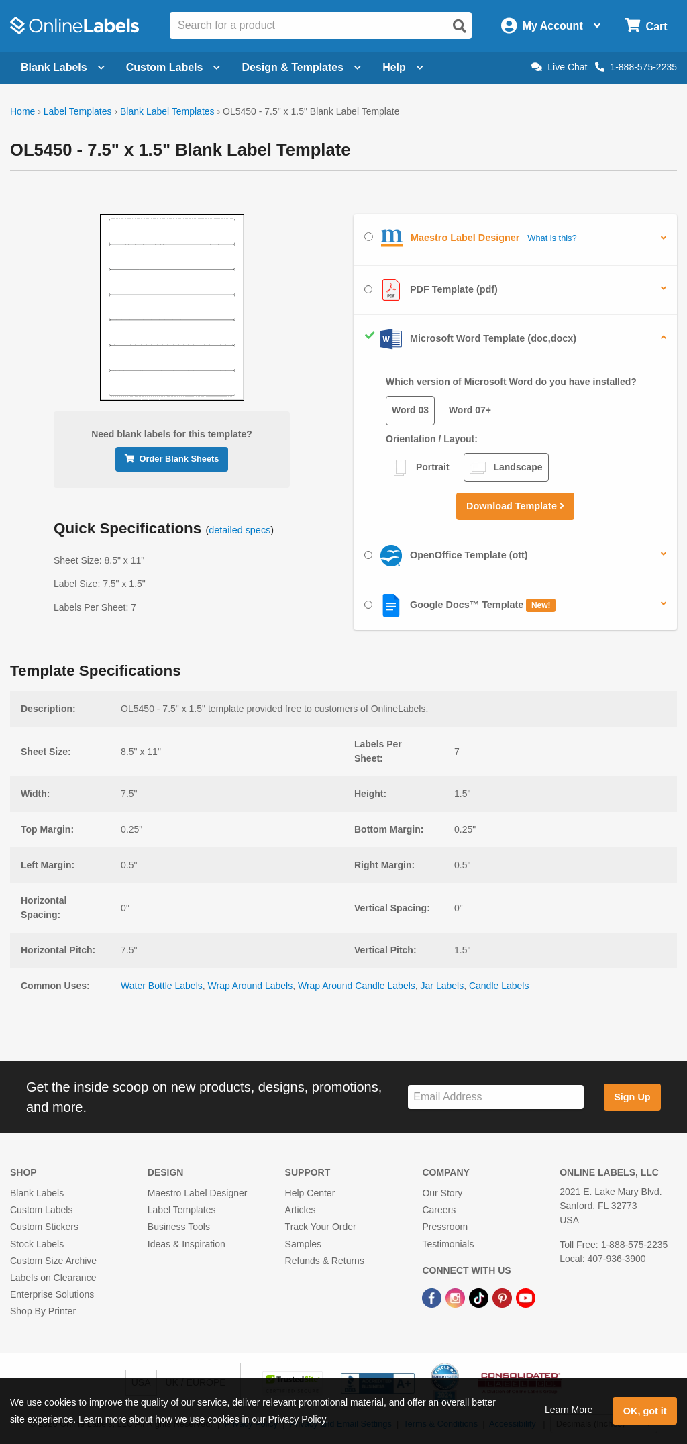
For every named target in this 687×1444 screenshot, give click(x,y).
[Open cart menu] (646, 26)
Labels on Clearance (53, 1277)
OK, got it (645, 1411)
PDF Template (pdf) (431, 290)
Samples (303, 1244)
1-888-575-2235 (636, 67)
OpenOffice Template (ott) (446, 555)
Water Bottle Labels (162, 985)
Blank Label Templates (167, 111)
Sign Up (632, 1097)
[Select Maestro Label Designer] (368, 236)
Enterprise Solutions (52, 1294)
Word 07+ (470, 410)
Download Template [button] (515, 506)
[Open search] (459, 26)
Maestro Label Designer (198, 1193)
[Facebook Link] (433, 1297)
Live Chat (559, 67)
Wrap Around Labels (250, 985)
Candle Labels (499, 985)
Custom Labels (41, 1209)
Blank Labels (37, 1193)
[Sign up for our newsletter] (496, 1097)
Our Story (442, 1193)
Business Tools (179, 1226)
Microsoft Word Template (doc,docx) (470, 339)
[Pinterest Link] (503, 1297)
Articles (300, 1209)
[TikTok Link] (480, 1297)
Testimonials (448, 1244)
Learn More (569, 1409)
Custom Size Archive (53, 1260)
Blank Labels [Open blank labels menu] (63, 67)
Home (22, 111)
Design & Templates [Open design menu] (301, 67)
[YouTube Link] (525, 1297)
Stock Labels (37, 1244)
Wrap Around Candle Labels (356, 985)
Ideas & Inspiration (186, 1244)
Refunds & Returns (324, 1260)
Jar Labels (442, 985)
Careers (439, 1209)
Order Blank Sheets (172, 459)
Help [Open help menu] (402, 67)
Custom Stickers (44, 1226)
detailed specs (239, 530)
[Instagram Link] (456, 1297)
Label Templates (78, 111)
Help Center (310, 1193)
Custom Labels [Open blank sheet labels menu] (173, 67)
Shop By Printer (43, 1311)
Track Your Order (320, 1226)
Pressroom (445, 1226)
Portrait (421, 468)
